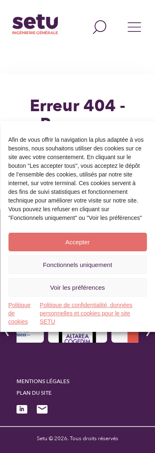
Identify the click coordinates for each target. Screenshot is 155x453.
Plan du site (34, 393)
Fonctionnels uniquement (77, 264)
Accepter (77, 242)
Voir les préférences (77, 287)
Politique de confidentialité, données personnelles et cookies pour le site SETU (86, 313)
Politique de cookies (19, 313)
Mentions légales (43, 381)
